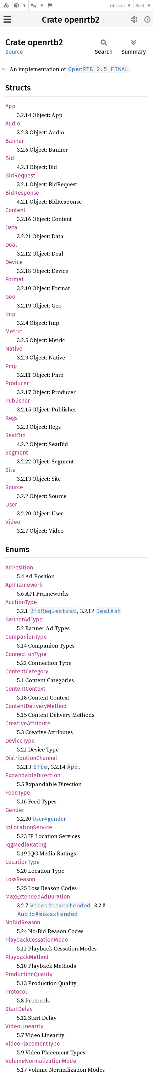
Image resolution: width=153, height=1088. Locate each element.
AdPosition (19, 567)
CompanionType (26, 636)
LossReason (20, 879)
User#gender (49, 819)
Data (11, 227)
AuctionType (21, 602)
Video (12, 522)
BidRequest (20, 175)
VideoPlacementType (32, 1043)
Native (13, 348)
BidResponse (22, 192)
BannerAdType (24, 619)
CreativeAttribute (27, 723)
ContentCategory (26, 671)
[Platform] (37, 5)
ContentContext (25, 688)
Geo (10, 296)
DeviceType (20, 740)
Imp (10, 314)
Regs (11, 418)
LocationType (22, 862)
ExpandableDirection (32, 775)
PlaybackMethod (27, 957)
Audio (12, 123)
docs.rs (117, 5)
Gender (14, 810)
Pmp (11, 366)
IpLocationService (28, 827)
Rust (139, 5)
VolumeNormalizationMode (40, 1061)
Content (15, 210)
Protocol (16, 991)
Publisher (17, 400)
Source (14, 51)
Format (14, 279)
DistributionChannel (31, 758)
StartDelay (19, 1009)
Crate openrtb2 (70, 20)
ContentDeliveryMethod (36, 706)
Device (14, 262)
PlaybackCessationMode (36, 939)
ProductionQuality (29, 974)
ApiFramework (23, 584)
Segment (16, 452)
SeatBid (15, 435)
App (10, 106)
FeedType (17, 792)
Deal (11, 244)
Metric (13, 331)
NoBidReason (22, 922)
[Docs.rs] (6, 5)
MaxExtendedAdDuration (37, 896)
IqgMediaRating (25, 844)
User (11, 504)
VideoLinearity (24, 1026)
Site (10, 470)
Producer (17, 383)
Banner (14, 141)
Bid (9, 158)
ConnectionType (26, 654)
